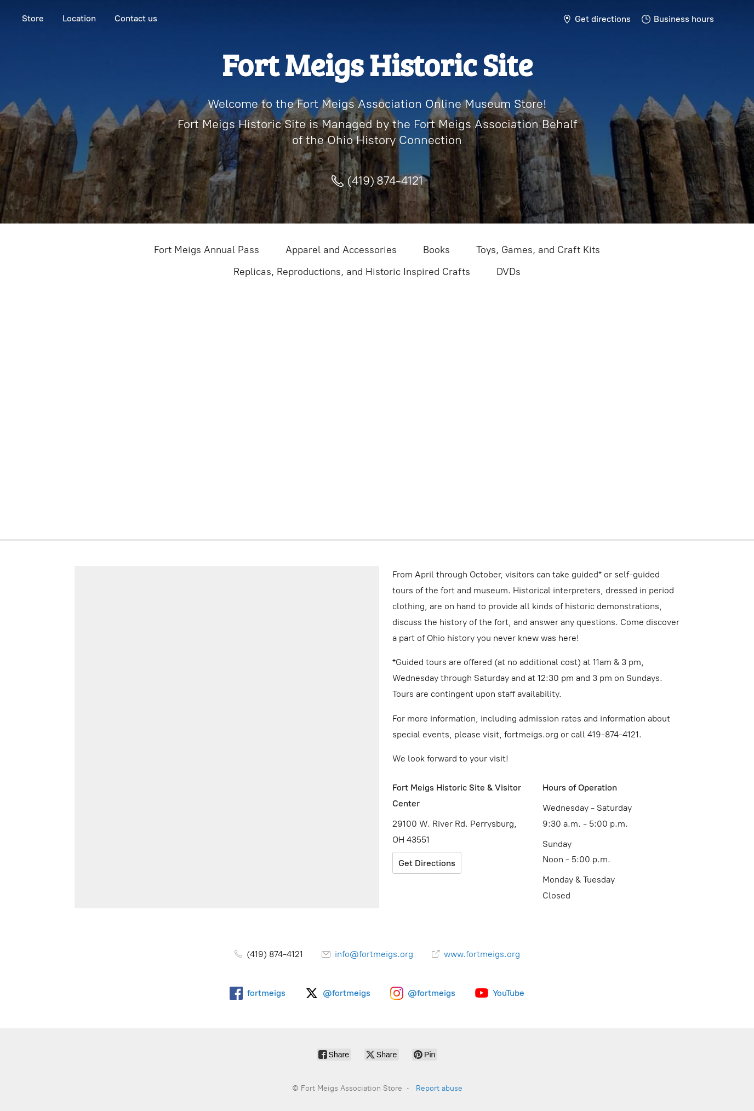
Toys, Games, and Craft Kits (538, 250)
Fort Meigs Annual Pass (206, 250)
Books (436, 250)
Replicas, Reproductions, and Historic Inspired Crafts (351, 272)
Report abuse (439, 1088)
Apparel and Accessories (341, 250)
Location (79, 18)
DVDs (508, 272)
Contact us (136, 18)
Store (33, 18)
